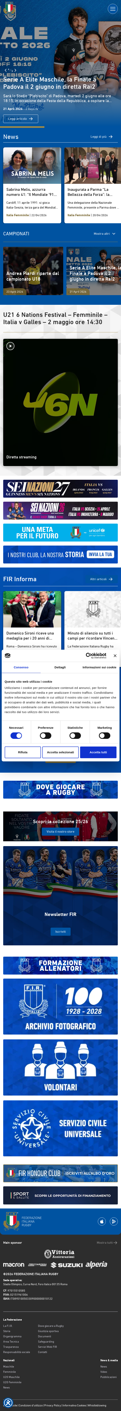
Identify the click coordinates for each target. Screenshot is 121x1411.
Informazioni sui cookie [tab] (99, 667)
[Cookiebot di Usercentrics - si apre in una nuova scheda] (88, 656)
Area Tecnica (11, 1341)
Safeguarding (46, 1341)
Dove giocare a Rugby (51, 1325)
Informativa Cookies (74, 1405)
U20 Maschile (11, 1377)
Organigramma (12, 1336)
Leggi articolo (20, 118)
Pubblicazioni (108, 1377)
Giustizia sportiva (48, 1331)
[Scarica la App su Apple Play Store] (102, 1221)
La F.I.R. (8, 1325)
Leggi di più (102, 136)
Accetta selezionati (60, 752)
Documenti (44, 1336)
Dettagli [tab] (60, 667)
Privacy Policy (52, 1405)
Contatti (42, 1352)
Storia (6, 1331)
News (6, 1387)
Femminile (9, 1371)
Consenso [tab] (21, 667)
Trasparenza (11, 1346)
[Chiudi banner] (115, 655)
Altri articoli (101, 579)
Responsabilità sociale (16, 1352)
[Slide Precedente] (5, 70)
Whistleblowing (97, 1405)
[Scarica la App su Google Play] (114, 1221)
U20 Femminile (12, 1382)
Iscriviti (60, 931)
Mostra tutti (107, 1242)
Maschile (8, 1366)
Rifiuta (22, 752)
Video (103, 1371)
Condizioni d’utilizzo (31, 1405)
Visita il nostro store (60, 831)
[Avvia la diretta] (60, 346)
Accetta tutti (98, 752)
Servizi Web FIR (47, 1346)
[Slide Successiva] (15, 70)
